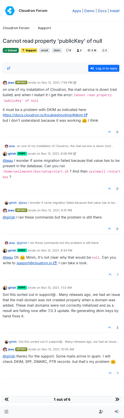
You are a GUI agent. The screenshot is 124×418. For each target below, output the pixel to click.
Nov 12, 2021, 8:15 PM (57, 210)
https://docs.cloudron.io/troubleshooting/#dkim (45, 115)
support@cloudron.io (36, 263)
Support (29, 50)
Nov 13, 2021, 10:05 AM (58, 349)
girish (12, 153)
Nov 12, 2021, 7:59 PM (57, 82)
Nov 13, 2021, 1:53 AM (56, 287)
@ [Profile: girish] (9, 217)
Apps (76, 11)
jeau (11, 82)
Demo (89, 11)
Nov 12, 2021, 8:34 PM (56, 250)
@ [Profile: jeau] (8, 160)
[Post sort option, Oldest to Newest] (9, 68)
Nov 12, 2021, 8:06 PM (56, 153)
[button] (6, 411)
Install (115, 11)
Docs (102, 11)
